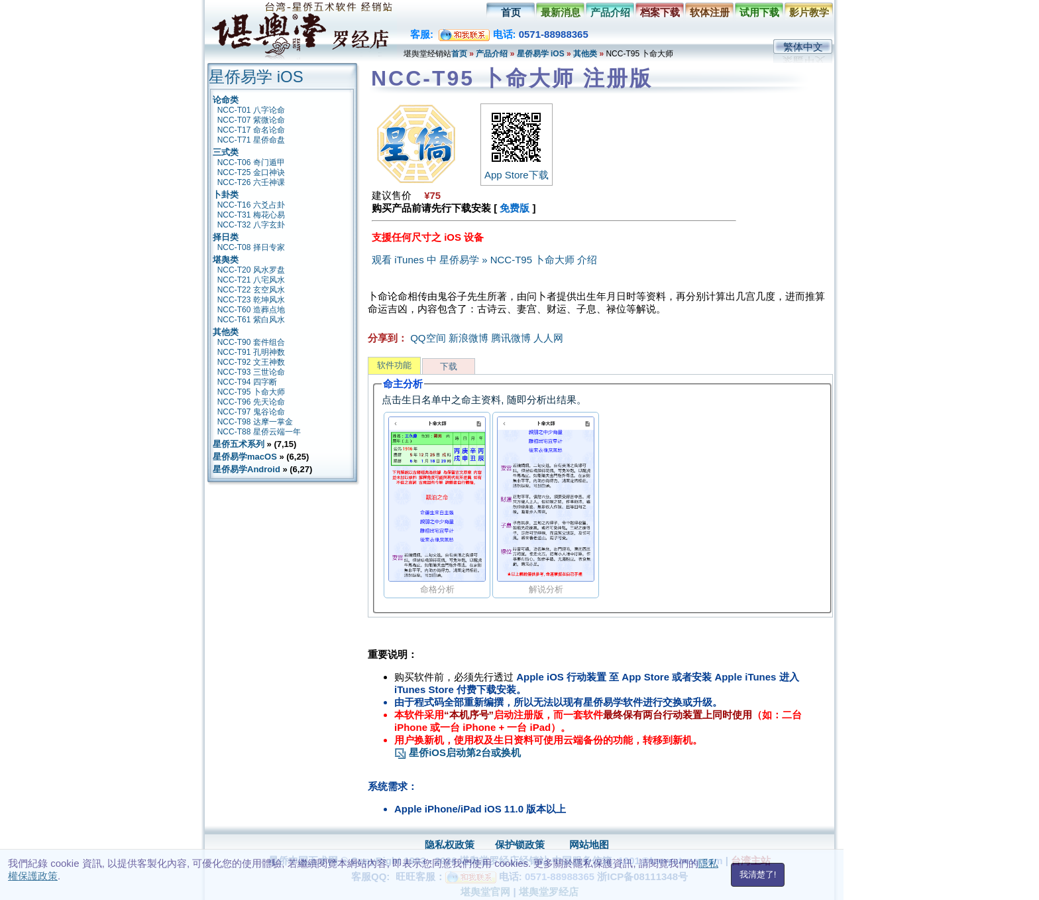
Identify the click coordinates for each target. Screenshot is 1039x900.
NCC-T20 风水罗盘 (251, 270)
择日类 (226, 237)
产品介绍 (610, 12)
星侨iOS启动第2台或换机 (457, 752)
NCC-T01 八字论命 (251, 110)
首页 (511, 12)
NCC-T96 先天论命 (251, 402)
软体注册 (710, 12)
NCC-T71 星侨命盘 (251, 140)
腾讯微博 (511, 338)
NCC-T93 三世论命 (251, 372)
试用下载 (759, 12)
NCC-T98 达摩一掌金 (255, 421)
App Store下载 (516, 169)
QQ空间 (427, 338)
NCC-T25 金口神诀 (251, 172)
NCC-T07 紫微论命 (251, 120)
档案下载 (660, 12)
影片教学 (809, 12)
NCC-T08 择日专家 (251, 247)
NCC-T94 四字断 (247, 382)
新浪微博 (468, 338)
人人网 (548, 338)
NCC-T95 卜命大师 (251, 392)
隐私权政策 (449, 844)
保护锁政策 (520, 844)
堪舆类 (226, 260)
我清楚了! (758, 874)
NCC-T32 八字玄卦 (251, 224)
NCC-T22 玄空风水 (251, 289)
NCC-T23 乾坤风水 (251, 299)
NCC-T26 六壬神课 (251, 182)
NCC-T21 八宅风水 (251, 280)
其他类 (585, 53)
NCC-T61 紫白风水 (251, 319)
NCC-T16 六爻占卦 (251, 205)
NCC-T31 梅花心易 (251, 215)
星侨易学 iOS (541, 53)
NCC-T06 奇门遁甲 (251, 162)
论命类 (226, 100)
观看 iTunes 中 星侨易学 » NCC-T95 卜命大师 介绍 (484, 259)
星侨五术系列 (238, 444)
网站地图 (589, 844)
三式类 (226, 152)
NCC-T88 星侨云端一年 (259, 431)
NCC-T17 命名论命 (251, 130)
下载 (448, 366)
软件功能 (394, 365)
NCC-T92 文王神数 (251, 362)
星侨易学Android (246, 469)
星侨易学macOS (245, 457)
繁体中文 (803, 46)
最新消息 (560, 12)
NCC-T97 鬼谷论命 (251, 412)
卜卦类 (226, 195)
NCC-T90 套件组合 (251, 342)
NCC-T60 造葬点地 (251, 309)
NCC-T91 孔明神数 (251, 352)
